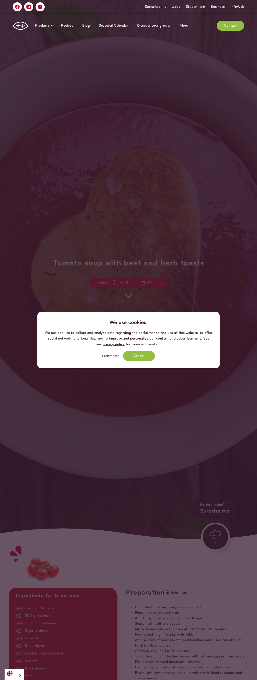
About (184, 26)
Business (218, 7)
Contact (230, 26)
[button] (43, 26)
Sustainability (155, 7)
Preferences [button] (110, 356)
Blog (86, 26)
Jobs (176, 7)
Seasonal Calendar (113, 26)
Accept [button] (139, 356)
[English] (14, 673)
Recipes (67, 26)
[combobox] (14, 674)
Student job (195, 7)
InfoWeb (237, 7)
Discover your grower (154, 26)
